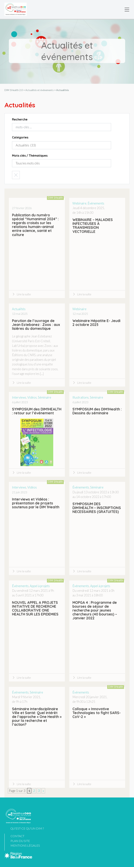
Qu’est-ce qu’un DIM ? (27, 828)
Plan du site (20, 841)
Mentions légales (25, 845)
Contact (17, 836)
